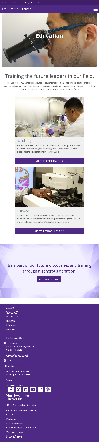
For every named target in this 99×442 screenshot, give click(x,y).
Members (10, 329)
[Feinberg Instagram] (40, 389)
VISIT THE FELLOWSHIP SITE (48, 231)
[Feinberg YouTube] (33, 389)
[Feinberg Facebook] (11, 389)
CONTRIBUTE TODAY (49, 279)
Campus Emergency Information (21, 427)
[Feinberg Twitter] (18, 389)
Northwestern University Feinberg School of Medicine (23, 3)
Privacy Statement (14, 423)
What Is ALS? (12, 312)
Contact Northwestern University (21, 410)
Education (11, 325)
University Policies (14, 431)
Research (10, 320)
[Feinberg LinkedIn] (25, 389)
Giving (9, 379)
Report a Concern (14, 436)
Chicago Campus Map (16, 355)
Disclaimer (11, 419)
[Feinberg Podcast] (48, 389)
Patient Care (12, 316)
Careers (9, 414)
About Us (10, 307)
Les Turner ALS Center (16, 9)
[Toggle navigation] (95, 9)
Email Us (10, 366)
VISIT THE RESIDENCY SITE (48, 161)
